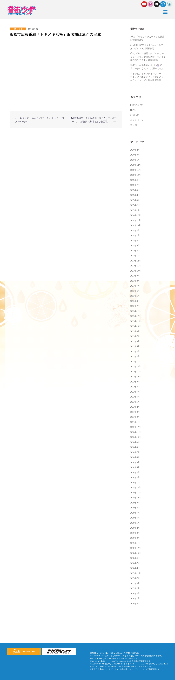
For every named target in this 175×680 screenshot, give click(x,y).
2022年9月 (135, 331)
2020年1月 (135, 482)
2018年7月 (135, 563)
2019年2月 (135, 537)
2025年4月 (135, 195)
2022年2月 (135, 356)
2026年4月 (135, 149)
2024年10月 (135, 225)
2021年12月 (135, 366)
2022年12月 (135, 316)
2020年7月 (135, 452)
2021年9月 (135, 381)
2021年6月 (135, 396)
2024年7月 (135, 235)
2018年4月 (135, 568)
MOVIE (19, 29)
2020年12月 (135, 427)
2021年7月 (135, 391)
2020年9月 (135, 442)
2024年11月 (135, 220)
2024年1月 (135, 255)
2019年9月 (135, 502)
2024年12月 (135, 215)
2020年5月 (135, 462)
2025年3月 (135, 200)
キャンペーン (137, 120)
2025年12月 (135, 164)
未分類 (133, 125)
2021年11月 (135, 371)
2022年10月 (135, 326)
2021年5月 (135, 401)
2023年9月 (135, 275)
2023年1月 (135, 311)
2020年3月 (135, 472)
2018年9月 (135, 558)
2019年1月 (135, 543)
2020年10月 (135, 437)
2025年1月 (135, 210)
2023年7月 (135, 285)
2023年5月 (135, 295)
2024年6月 (135, 240)
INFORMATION (136, 104)
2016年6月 (135, 603)
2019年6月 (135, 517)
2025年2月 (135, 205)
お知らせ (134, 114)
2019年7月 (135, 512)
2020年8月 (135, 447)
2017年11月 (135, 573)
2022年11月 (135, 321)
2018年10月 (135, 553)
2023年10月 (135, 270)
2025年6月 (135, 190)
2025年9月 (135, 180)
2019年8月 (135, 507)
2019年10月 (135, 497)
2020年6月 (135, 457)
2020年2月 (135, 477)
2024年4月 (135, 245)
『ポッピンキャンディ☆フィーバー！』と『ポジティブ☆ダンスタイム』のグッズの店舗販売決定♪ (147, 77)
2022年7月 (135, 336)
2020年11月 (135, 432)
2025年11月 (135, 170)
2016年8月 (135, 593)
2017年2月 (135, 588)
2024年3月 (135, 250)
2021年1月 (135, 422)
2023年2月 (135, 306)
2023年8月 (135, 280)
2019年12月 (135, 487)
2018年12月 (135, 548)
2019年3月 (135, 532)
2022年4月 (135, 346)
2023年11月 (135, 265)
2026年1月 (135, 159)
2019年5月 (135, 522)
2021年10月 (135, 376)
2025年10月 (135, 174)
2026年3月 (135, 154)
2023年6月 (135, 290)
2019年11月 (135, 492)
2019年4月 (135, 527)
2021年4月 (135, 406)
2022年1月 (135, 361)
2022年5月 (135, 341)
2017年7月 (135, 578)
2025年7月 (135, 185)
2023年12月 (135, 260)
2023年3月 (135, 301)
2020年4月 (135, 467)
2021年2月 (135, 416)
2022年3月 (135, 351)
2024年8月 (135, 230)
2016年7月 (135, 598)
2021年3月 (135, 411)
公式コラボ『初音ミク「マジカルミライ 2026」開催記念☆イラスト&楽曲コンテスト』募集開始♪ (147, 57)
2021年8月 (135, 386)
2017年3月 (135, 583)
